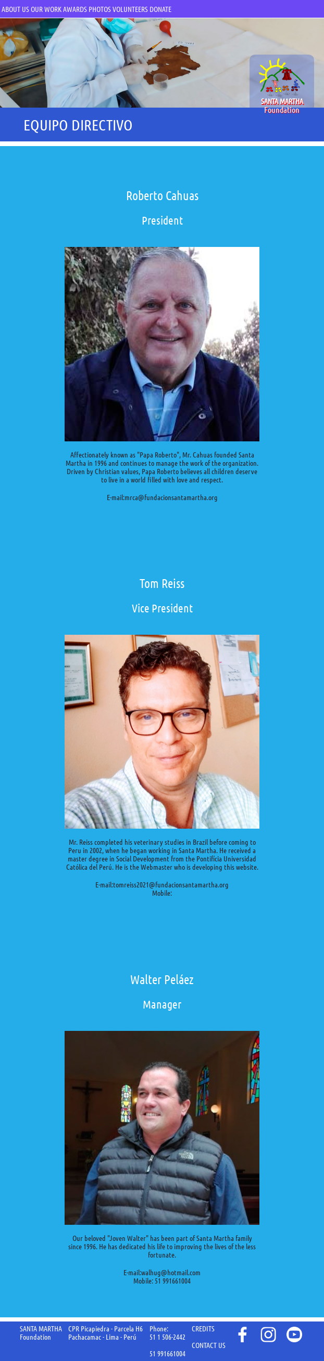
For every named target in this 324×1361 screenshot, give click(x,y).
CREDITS (203, 1329)
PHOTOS (100, 9)
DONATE (160, 9)
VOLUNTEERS (130, 9)
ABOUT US (15, 9)
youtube (294, 1334)
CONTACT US (209, 1345)
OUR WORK (46, 9)
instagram (268, 1334)
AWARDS (75, 9)
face (242, 1334)
